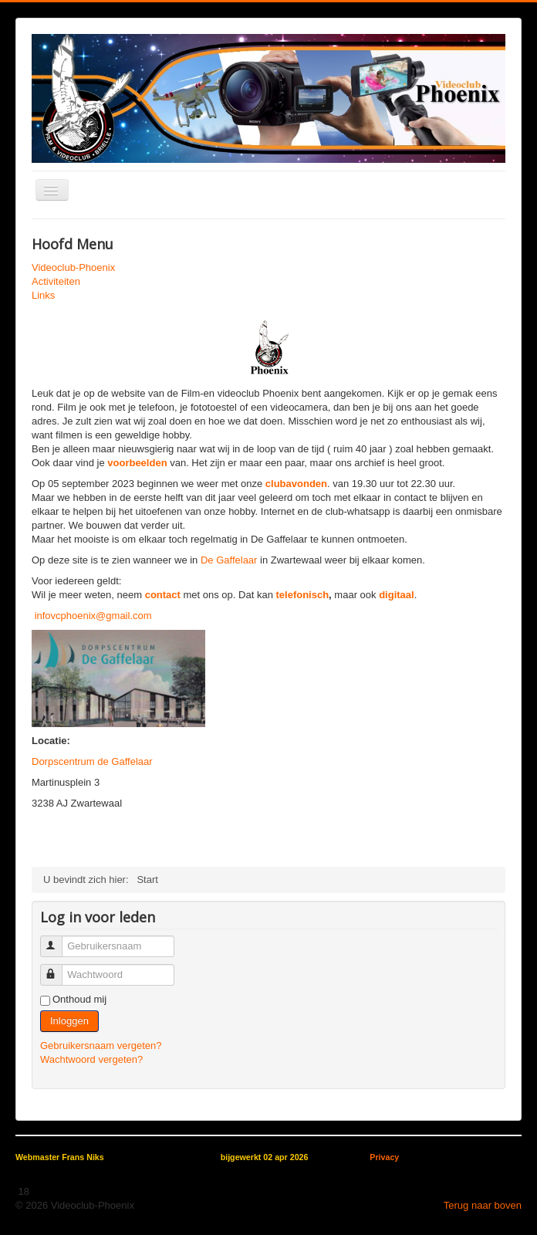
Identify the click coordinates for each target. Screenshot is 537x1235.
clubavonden (296, 483)
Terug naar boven (483, 1205)
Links (43, 295)
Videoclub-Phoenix (73, 267)
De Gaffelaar (229, 560)
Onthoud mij (79, 999)
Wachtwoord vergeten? (91, 1059)
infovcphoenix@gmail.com (93, 615)
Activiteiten (56, 281)
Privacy (384, 1157)
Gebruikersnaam (58, 939)
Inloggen (69, 1021)
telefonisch (302, 595)
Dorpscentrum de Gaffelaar (92, 761)
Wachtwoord (58, 968)
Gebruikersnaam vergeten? (101, 1045)
